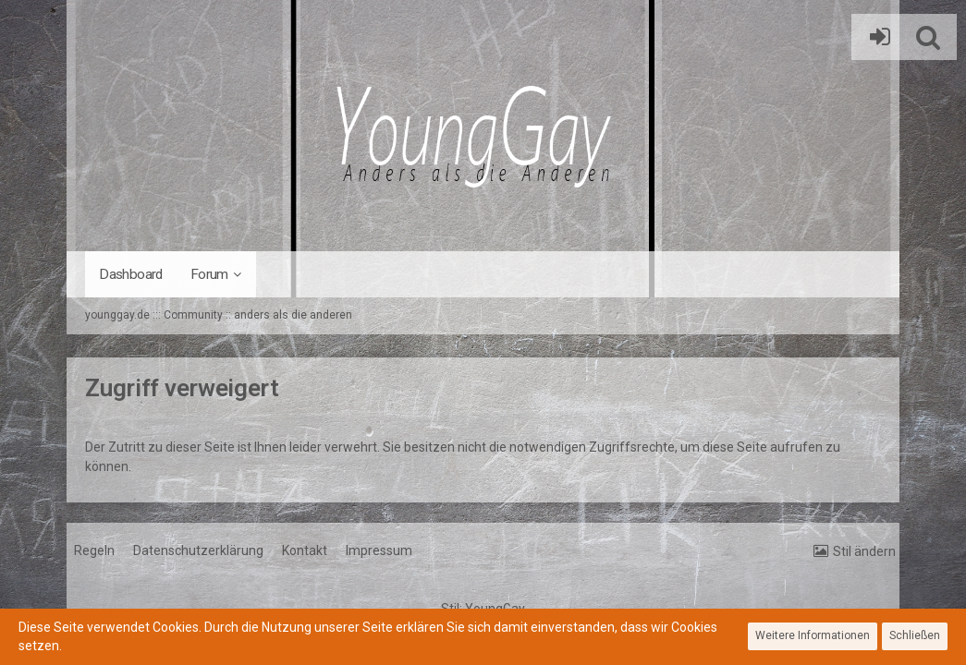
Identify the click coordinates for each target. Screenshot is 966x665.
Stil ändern (864, 551)
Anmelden (875, 37)
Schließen (914, 635)
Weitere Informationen (812, 635)
